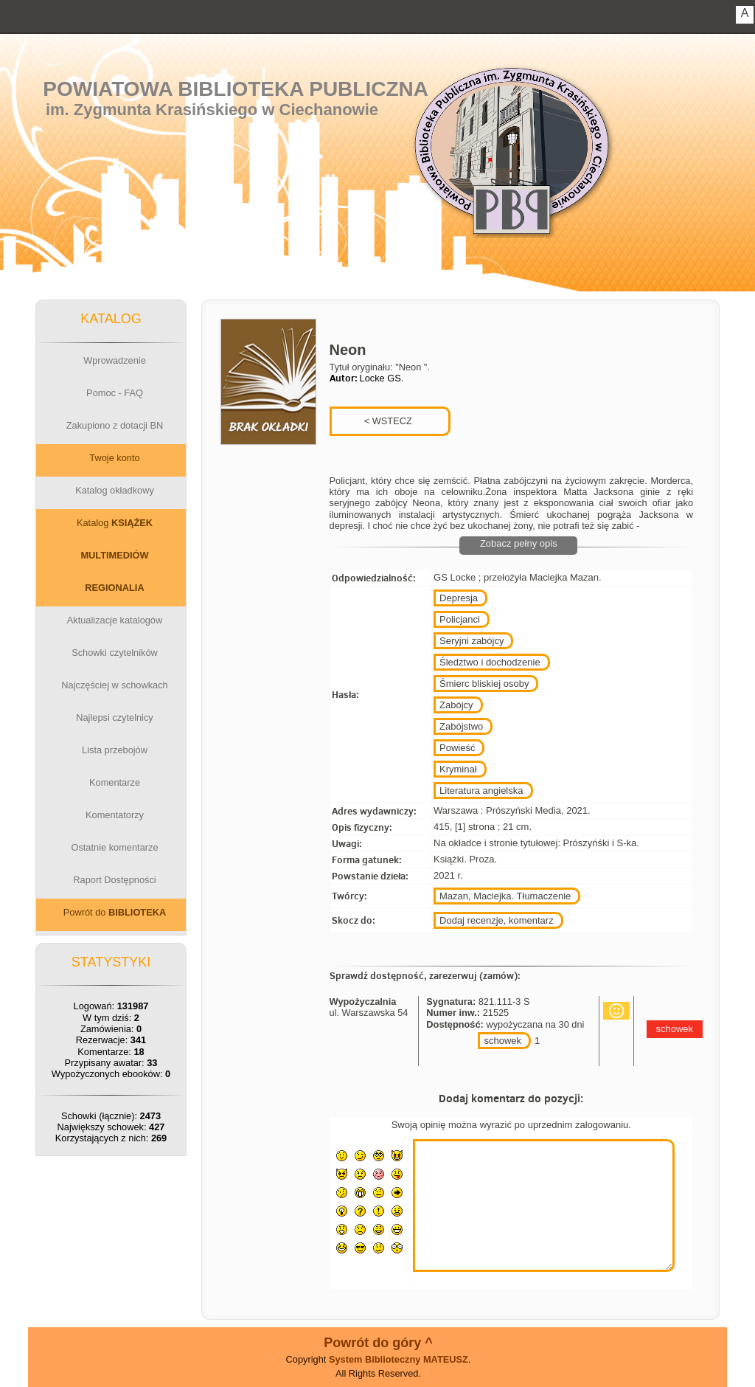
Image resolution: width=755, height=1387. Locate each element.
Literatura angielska (481, 790)
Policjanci (459, 619)
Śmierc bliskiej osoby (484, 683)
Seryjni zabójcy (471, 640)
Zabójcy (456, 704)
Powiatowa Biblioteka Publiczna (235, 88)
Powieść (457, 747)
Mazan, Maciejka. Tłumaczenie (505, 896)
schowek (502, 1040)
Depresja (458, 597)
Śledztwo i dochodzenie (489, 662)
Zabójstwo (461, 726)
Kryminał (458, 769)
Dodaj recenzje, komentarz (496, 920)
